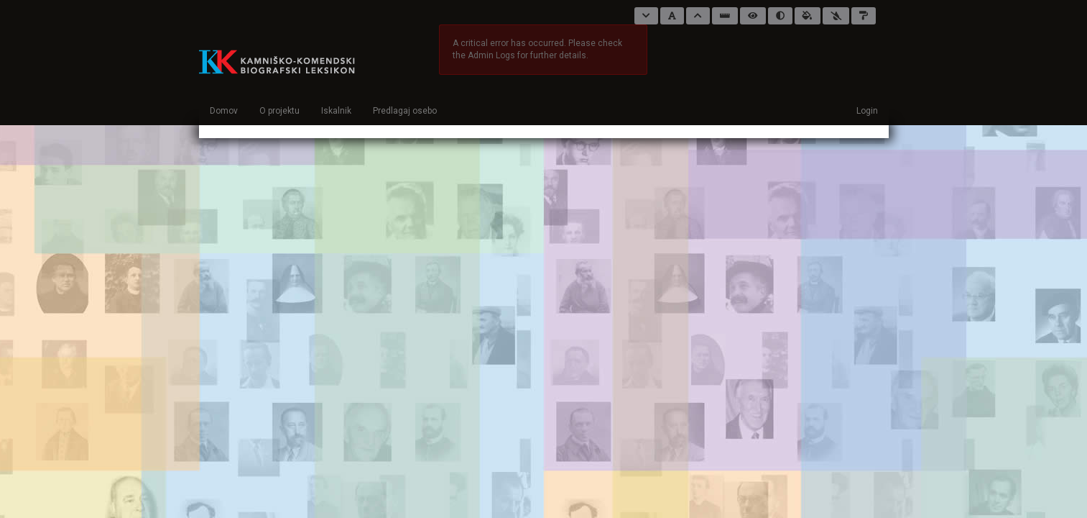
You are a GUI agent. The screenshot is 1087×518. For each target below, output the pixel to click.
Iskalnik (336, 111)
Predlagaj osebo (405, 111)
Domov (224, 111)
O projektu (279, 111)
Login (867, 111)
